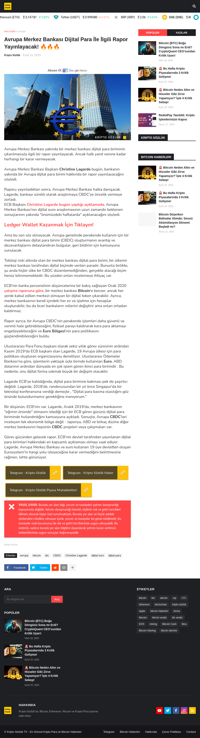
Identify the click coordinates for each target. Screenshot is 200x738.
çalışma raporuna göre (24, 290)
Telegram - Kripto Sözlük (28, 473)
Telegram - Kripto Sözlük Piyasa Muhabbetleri (43, 490)
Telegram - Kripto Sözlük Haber (90, 473)
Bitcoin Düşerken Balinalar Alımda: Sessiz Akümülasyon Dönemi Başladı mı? (176, 220)
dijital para (114, 555)
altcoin (164, 598)
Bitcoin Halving (147, 630)
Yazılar (181, 32)
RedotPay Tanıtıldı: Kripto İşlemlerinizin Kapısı (177, 117)
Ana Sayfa (9, 31)
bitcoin (37, 555)
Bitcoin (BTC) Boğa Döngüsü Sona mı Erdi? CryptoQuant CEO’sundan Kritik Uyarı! (177, 49)
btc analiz (177, 617)
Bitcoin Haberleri (130, 731)
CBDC (57, 555)
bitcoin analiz (159, 617)
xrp (174, 598)
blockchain (161, 604)
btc (47, 555)
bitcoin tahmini (169, 630)
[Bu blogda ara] (28, 599)
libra (184, 624)
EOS (141, 624)
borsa (176, 611)
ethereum (144, 604)
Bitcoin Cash (169, 624)
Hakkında (151, 731)
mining (153, 624)
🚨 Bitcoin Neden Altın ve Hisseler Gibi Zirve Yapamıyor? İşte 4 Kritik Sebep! (176, 96)
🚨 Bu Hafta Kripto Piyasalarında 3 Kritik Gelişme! (174, 72)
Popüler (152, 32)
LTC (183, 598)
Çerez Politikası (171, 731)
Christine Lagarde (76, 555)
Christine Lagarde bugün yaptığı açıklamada (65, 204)
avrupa (22, 31)
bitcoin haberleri (159, 611)
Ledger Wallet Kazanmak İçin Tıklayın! (49, 224)
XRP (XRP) (140, 17)
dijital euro (97, 555)
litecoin (143, 617)
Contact (191, 731)
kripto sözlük (179, 604)
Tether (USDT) (86, 17)
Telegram (108, 731)
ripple (142, 611)
